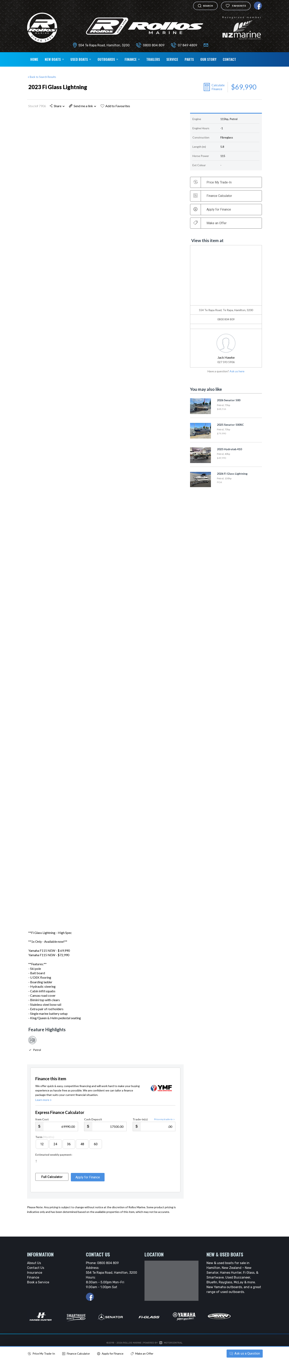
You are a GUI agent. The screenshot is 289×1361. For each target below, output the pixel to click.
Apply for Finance (110, 1353)
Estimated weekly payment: (53, 1163)
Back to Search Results (41, 76)
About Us (34, 1271)
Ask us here (237, 371)
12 (42, 1152)
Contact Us (35, 1276)
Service (172, 59)
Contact (229, 59)
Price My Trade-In (41, 1353)
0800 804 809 (154, 45)
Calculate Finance (218, 87)
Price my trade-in (164, 1127)
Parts (189, 59)
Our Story (208, 59)
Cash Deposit (93, 1127)
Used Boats (80, 59)
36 (69, 1152)
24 (55, 1152)
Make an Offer (210, 223)
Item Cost (42, 1127)
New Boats (54, 59)
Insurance (34, 1281)
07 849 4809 (187, 45)
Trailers (153, 59)
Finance (132, 59)
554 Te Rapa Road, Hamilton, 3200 (104, 45)
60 (96, 1152)
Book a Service (38, 1290)
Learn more (43, 1108)
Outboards (108, 59)
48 (82, 1152)
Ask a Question (244, 1353)
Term (44, 1145)
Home (34, 59)
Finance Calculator (212, 195)
